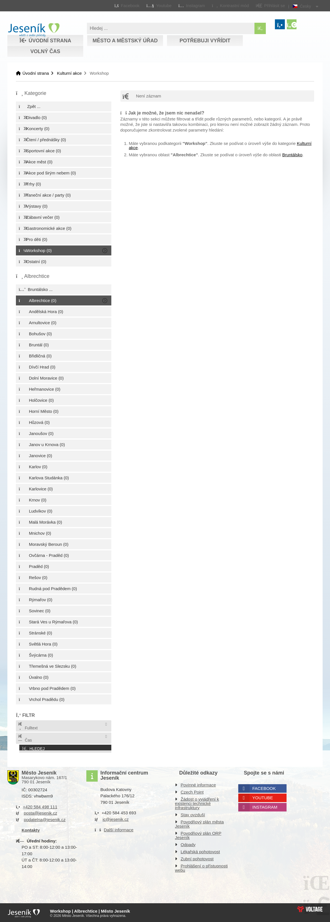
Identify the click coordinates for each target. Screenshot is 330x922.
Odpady (188, 843)
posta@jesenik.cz (40, 811)
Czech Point (192, 790)
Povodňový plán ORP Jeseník (198, 834)
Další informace (118, 828)
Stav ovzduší (193, 813)
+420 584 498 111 (40, 805)
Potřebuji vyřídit (204, 40)
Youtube (262, 796)
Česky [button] (305, 6)
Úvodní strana (33, 30)
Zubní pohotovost (197, 857)
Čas (25, 738)
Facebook (264, 787)
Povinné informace (198, 783)
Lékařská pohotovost (200, 850)
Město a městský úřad (125, 40)
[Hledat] (260, 28)
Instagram (264, 806)
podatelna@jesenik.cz (45, 818)
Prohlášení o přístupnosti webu (201, 866)
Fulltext (27, 726)
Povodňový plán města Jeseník (199, 822)
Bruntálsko (292, 154)
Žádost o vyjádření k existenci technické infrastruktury (197, 802)
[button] (230, 5)
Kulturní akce (69, 73)
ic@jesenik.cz (116, 818)
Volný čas (45, 51)
